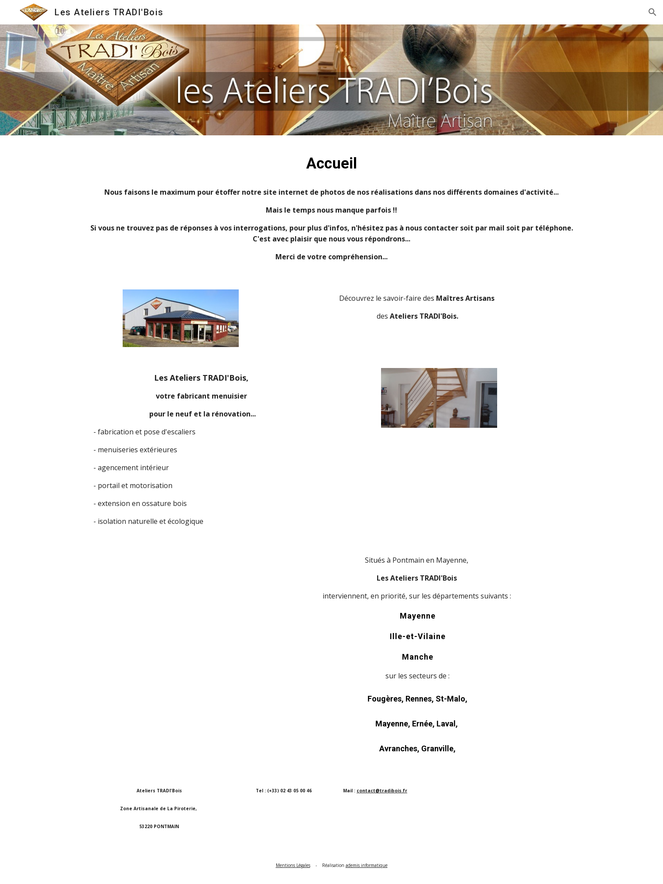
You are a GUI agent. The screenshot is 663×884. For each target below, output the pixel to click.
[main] (331, 163)
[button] (652, 12)
